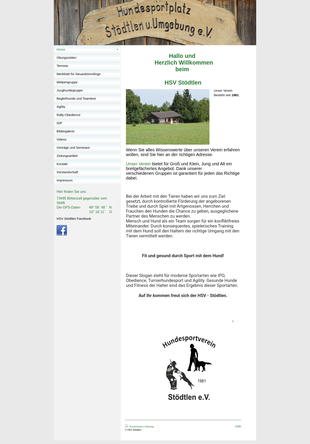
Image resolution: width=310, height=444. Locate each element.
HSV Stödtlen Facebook (74, 218)
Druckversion (134, 426)
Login (238, 426)
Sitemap (149, 426)
